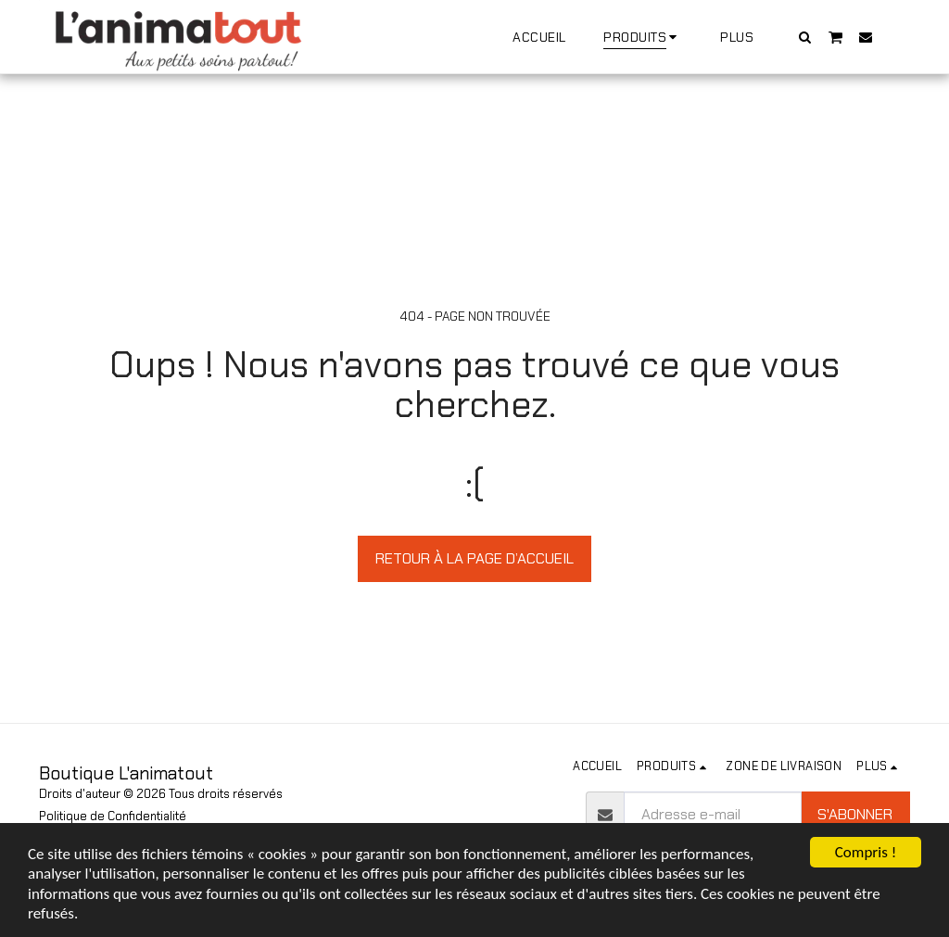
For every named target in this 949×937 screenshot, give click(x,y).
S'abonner (854, 814)
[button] (805, 37)
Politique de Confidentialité (112, 816)
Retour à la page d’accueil (474, 558)
